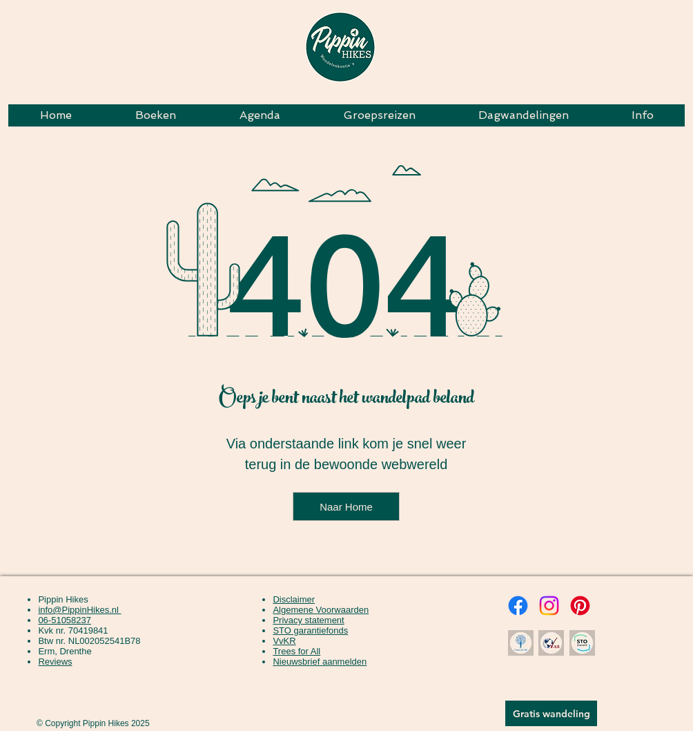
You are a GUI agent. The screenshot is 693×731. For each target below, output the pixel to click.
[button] (379, 119)
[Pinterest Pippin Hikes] (580, 605)
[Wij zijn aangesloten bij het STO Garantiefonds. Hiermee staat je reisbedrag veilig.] (582, 643)
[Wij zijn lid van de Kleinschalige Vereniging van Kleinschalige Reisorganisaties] (551, 643)
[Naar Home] (346, 506)
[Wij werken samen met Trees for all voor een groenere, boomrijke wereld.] (520, 643)
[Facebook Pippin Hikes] (518, 605)
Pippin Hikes (63, 599)
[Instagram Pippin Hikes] (549, 605)
